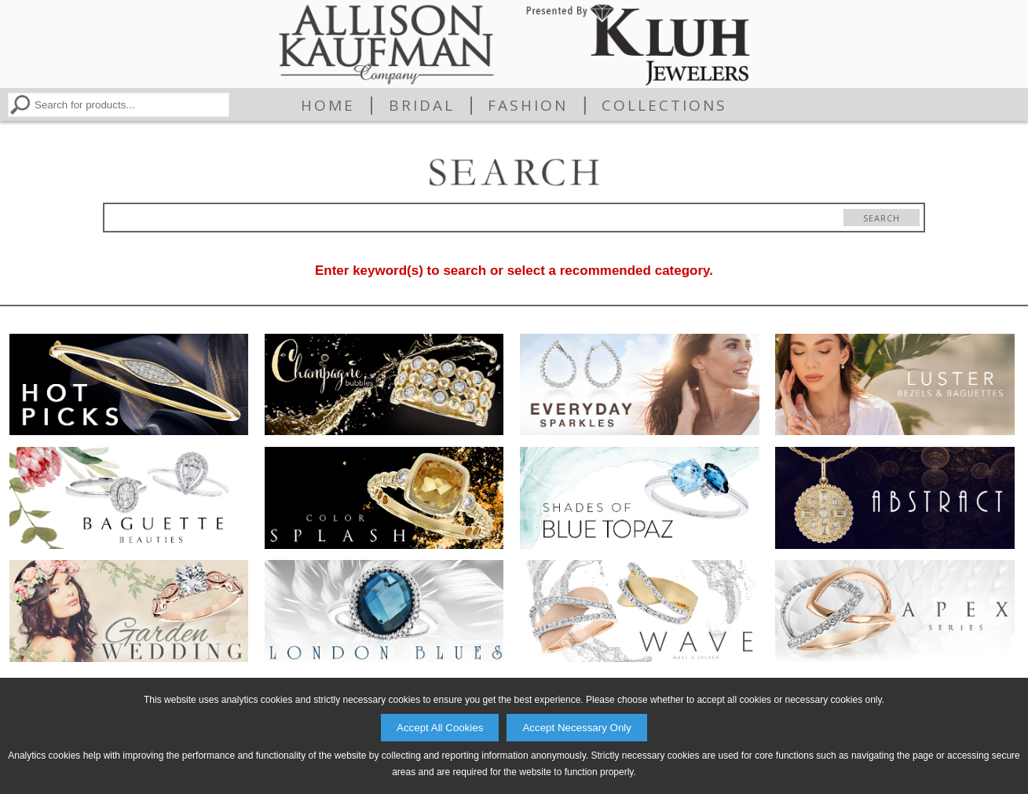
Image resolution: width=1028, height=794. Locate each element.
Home (328, 105)
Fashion (528, 105)
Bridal (422, 105)
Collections (664, 105)
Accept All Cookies (440, 728)
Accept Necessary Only (576, 728)
